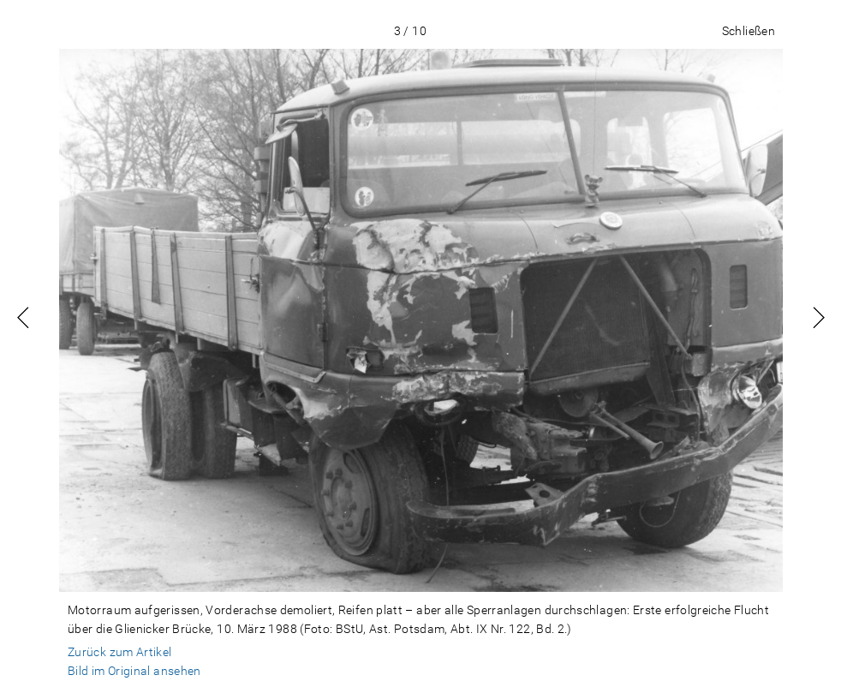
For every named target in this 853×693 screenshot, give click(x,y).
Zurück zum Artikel (120, 652)
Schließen (748, 31)
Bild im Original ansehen (134, 671)
